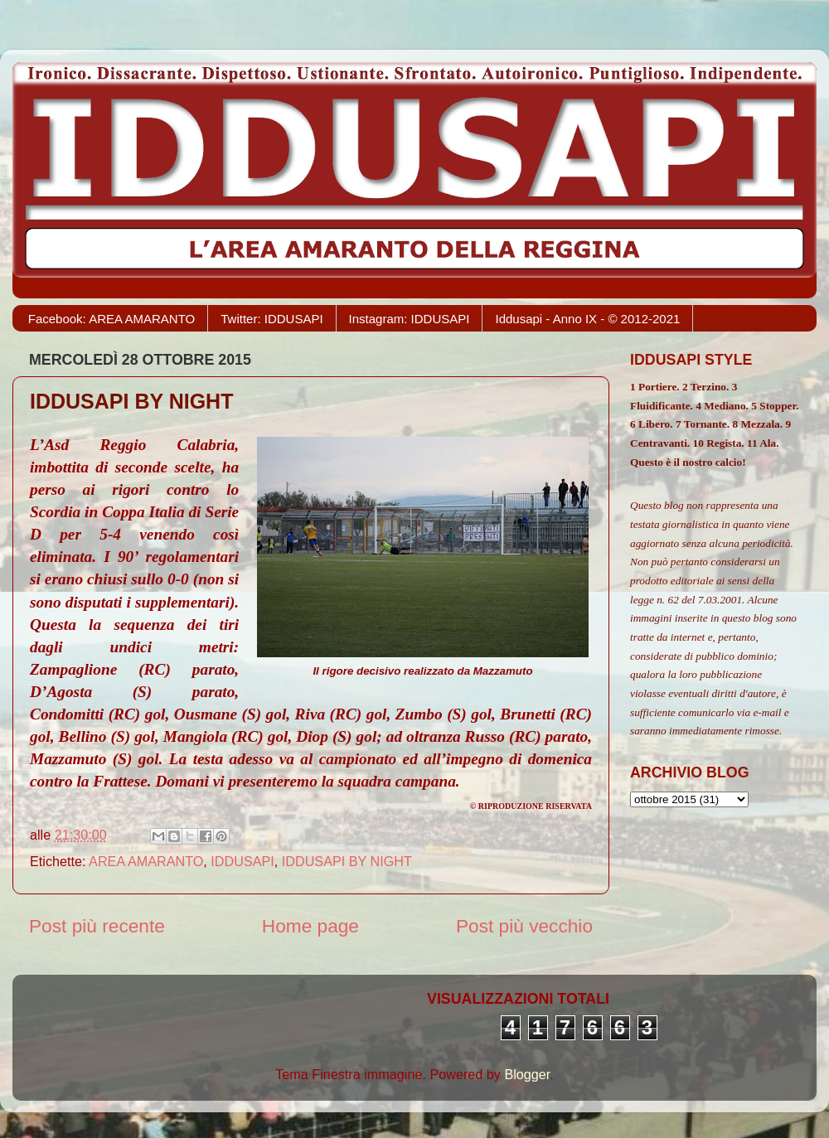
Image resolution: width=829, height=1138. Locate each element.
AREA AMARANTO (146, 861)
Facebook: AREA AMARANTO (111, 319)
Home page (310, 926)
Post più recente (97, 926)
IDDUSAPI (242, 861)
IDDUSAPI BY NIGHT (347, 861)
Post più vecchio (524, 926)
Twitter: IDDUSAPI (271, 319)
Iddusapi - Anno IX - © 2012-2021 (587, 319)
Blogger (527, 1074)
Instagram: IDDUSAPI (409, 319)
